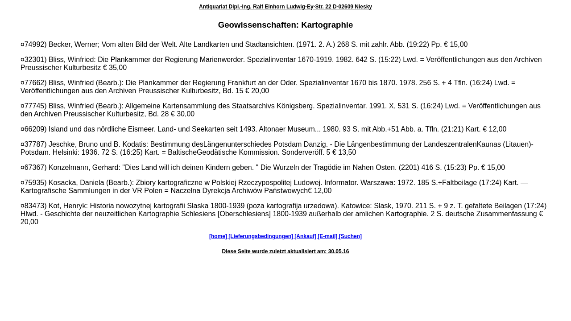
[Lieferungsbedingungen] (261, 236)
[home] (218, 236)
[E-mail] (328, 236)
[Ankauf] (306, 236)
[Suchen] (350, 236)
